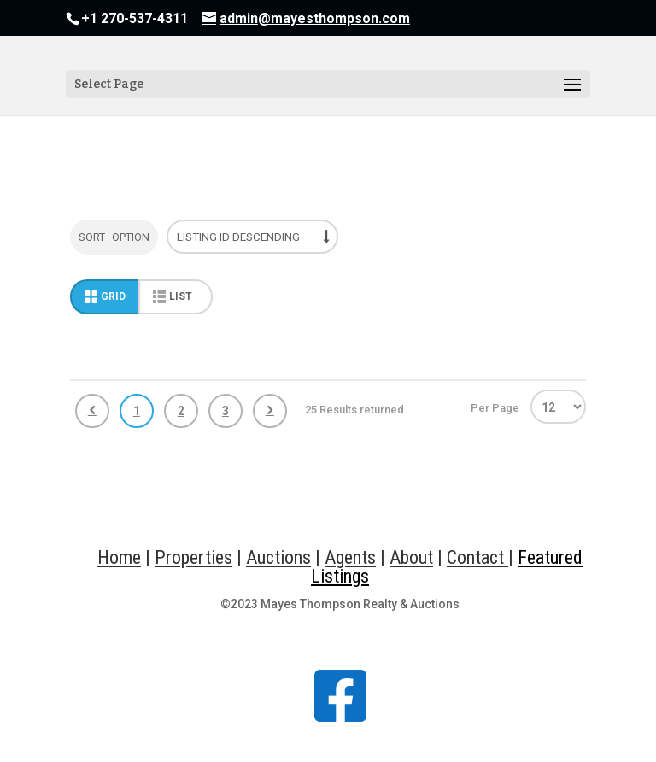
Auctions (278, 557)
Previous (92, 411)
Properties (193, 557)
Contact (477, 557)
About (411, 557)
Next (270, 411)
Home (119, 557)
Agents (350, 557)
